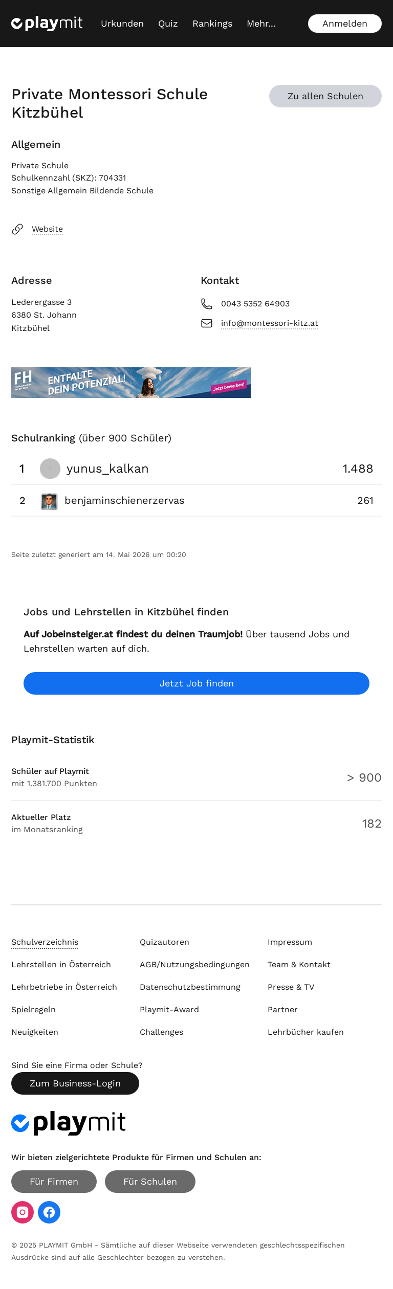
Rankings (212, 23)
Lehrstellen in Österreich (61, 964)
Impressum (290, 942)
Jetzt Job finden (197, 683)
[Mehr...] (261, 23)
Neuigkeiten (34, 1032)
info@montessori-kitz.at (259, 323)
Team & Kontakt (299, 964)
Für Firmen (54, 1181)
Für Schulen (150, 1181)
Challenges (161, 1032)
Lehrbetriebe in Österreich (64, 987)
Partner (283, 1009)
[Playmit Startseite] (47, 24)
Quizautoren (164, 942)
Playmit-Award (169, 1009)
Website (37, 229)
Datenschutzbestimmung (190, 987)
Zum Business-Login (75, 1083)
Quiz (168, 23)
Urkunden (122, 23)
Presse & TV (291, 987)
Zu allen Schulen (325, 96)
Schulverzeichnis (44, 942)
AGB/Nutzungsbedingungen (195, 964)
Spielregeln (33, 1009)
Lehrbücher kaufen (306, 1032)
